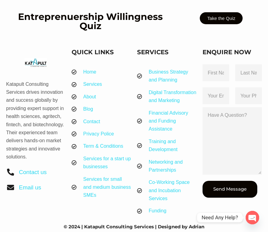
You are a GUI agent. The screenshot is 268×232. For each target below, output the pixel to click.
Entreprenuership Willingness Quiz (90, 21)
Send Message (230, 189)
